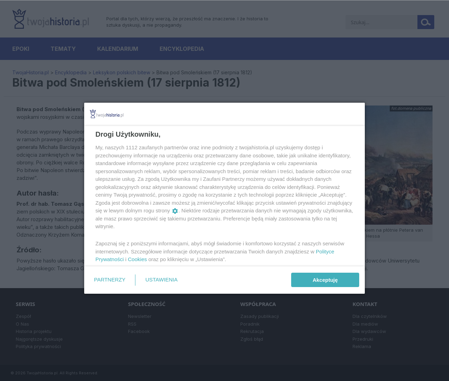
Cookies (137, 259)
